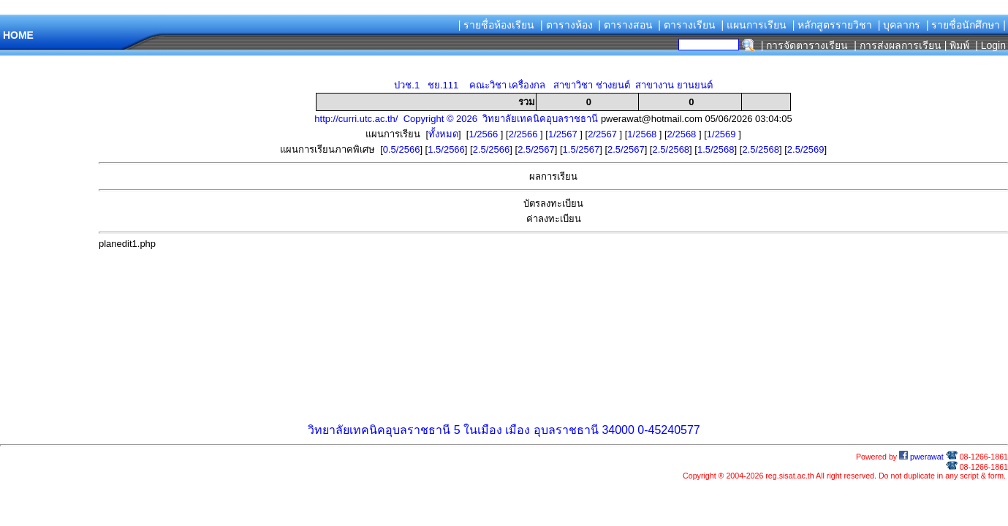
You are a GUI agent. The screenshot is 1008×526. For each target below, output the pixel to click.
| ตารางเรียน (687, 25)
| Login (989, 45)
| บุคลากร (899, 25)
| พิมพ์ (957, 45)
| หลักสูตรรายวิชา (832, 25)
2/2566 (524, 134)
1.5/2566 (446, 149)
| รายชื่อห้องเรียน (496, 25)
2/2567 (603, 134)
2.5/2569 (806, 149)
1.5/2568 (716, 149)
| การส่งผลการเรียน (897, 45)
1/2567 (564, 134)
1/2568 (643, 134)
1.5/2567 (581, 149)
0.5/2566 (401, 149)
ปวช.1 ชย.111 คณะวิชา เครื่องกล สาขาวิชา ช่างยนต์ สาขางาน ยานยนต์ (553, 85)
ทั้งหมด (443, 134)
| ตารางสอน (625, 25)
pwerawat (921, 456)
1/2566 (484, 134)
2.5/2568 (670, 149)
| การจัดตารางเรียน (805, 45)
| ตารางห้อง (566, 25)
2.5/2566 (491, 149)
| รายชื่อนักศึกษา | (966, 25)
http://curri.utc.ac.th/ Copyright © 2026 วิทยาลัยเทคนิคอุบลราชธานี (456, 118)
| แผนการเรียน (754, 25)
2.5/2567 (536, 149)
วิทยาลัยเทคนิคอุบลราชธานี (379, 430)
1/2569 (722, 134)
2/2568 (683, 134)
